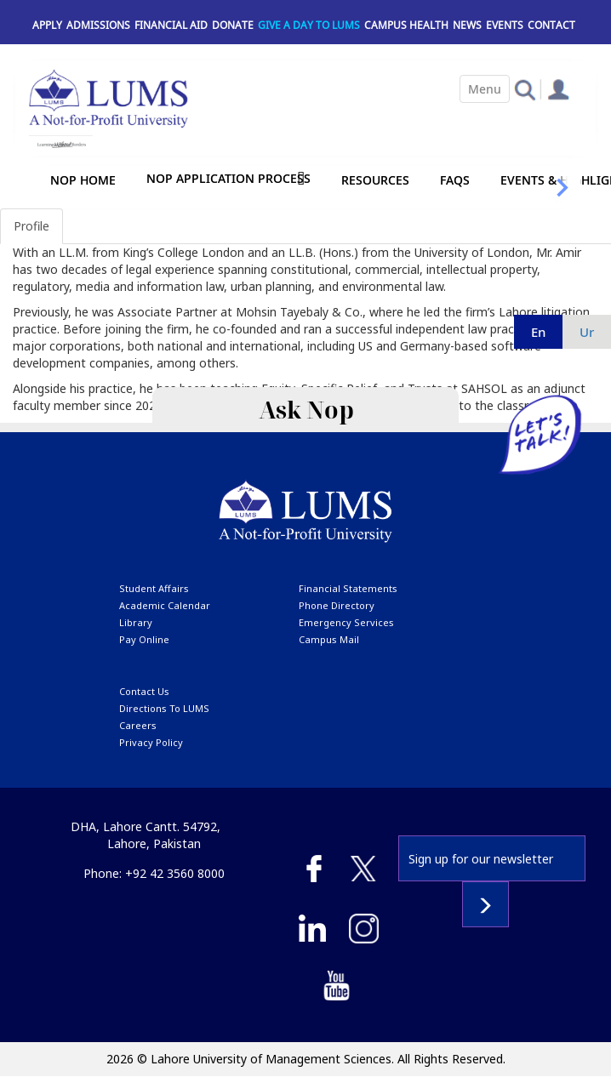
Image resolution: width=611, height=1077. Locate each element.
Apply (47, 25)
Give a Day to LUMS (309, 25)
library (135, 622)
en (538, 331)
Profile (31, 226)
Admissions (98, 25)
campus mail (329, 639)
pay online (144, 639)
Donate (233, 25)
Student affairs (154, 588)
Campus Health (406, 25)
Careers (138, 725)
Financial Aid (171, 25)
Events (504, 25)
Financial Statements (348, 588)
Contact (551, 25)
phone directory (336, 605)
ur (587, 331)
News (467, 25)
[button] (525, 89)
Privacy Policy (151, 742)
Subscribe (485, 904)
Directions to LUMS (164, 708)
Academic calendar (164, 605)
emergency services (346, 622)
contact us (144, 691)
